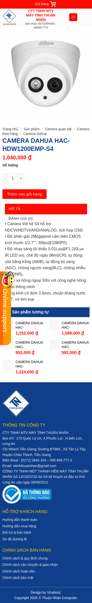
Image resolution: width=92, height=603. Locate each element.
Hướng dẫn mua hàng (19, 526)
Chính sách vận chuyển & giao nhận (30, 565)
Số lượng (10, 165)
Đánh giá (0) (21, 218)
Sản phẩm (31, 129)
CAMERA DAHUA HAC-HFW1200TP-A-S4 (29, 344)
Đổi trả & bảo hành (16, 532)
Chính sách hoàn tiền (18, 571)
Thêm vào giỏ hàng (24, 194)
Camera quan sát (58, 129)
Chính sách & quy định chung (25, 558)
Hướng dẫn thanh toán (19, 520)
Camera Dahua (35, 134)
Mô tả (15, 208)
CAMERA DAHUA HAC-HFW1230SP (29, 364)
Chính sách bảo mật (17, 578)
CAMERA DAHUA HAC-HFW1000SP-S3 (75, 344)
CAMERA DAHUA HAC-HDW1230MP (75, 325)
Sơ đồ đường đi (14, 539)
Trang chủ (10, 129)
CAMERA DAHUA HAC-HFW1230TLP (29, 325)
